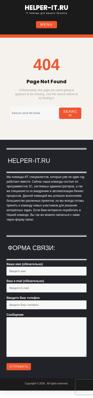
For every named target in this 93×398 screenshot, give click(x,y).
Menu (46, 25)
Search (70, 113)
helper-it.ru (46, 7)
